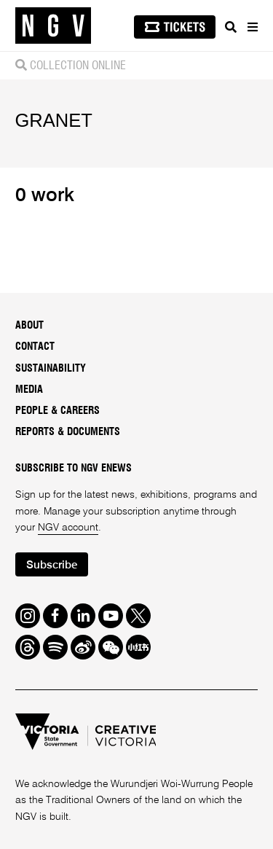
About (29, 326)
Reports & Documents (67, 432)
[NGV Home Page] (53, 26)
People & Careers (57, 411)
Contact (35, 347)
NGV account (68, 528)
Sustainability (50, 369)
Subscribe (51, 565)
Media (29, 390)
